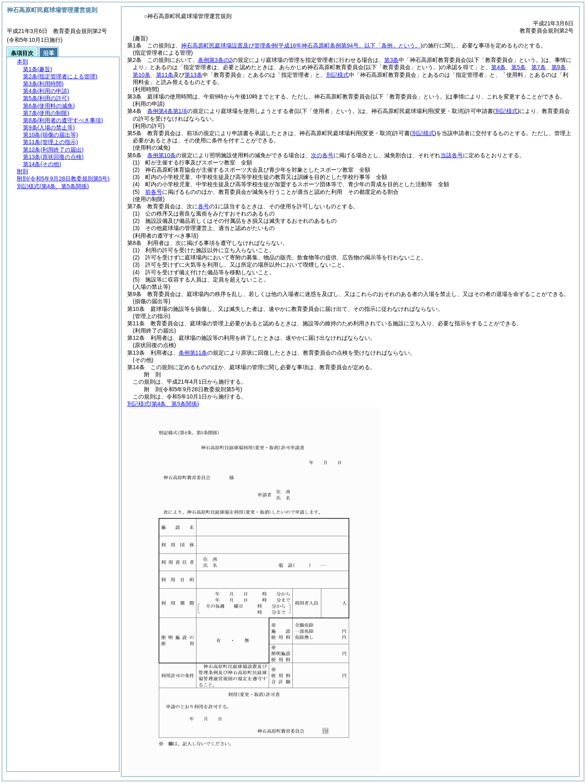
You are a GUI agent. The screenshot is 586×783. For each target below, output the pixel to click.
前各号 (153, 192)
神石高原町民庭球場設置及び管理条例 (301, 45)
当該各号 (451, 155)
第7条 (538, 67)
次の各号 (322, 155)
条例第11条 (193, 352)
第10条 (141, 75)
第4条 (498, 67)
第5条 (518, 67)
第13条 (193, 75)
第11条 (165, 75)
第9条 (558, 67)
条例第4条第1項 (167, 111)
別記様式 (337, 75)
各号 (203, 206)
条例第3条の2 (215, 60)
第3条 (391, 60)
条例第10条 (161, 155)
